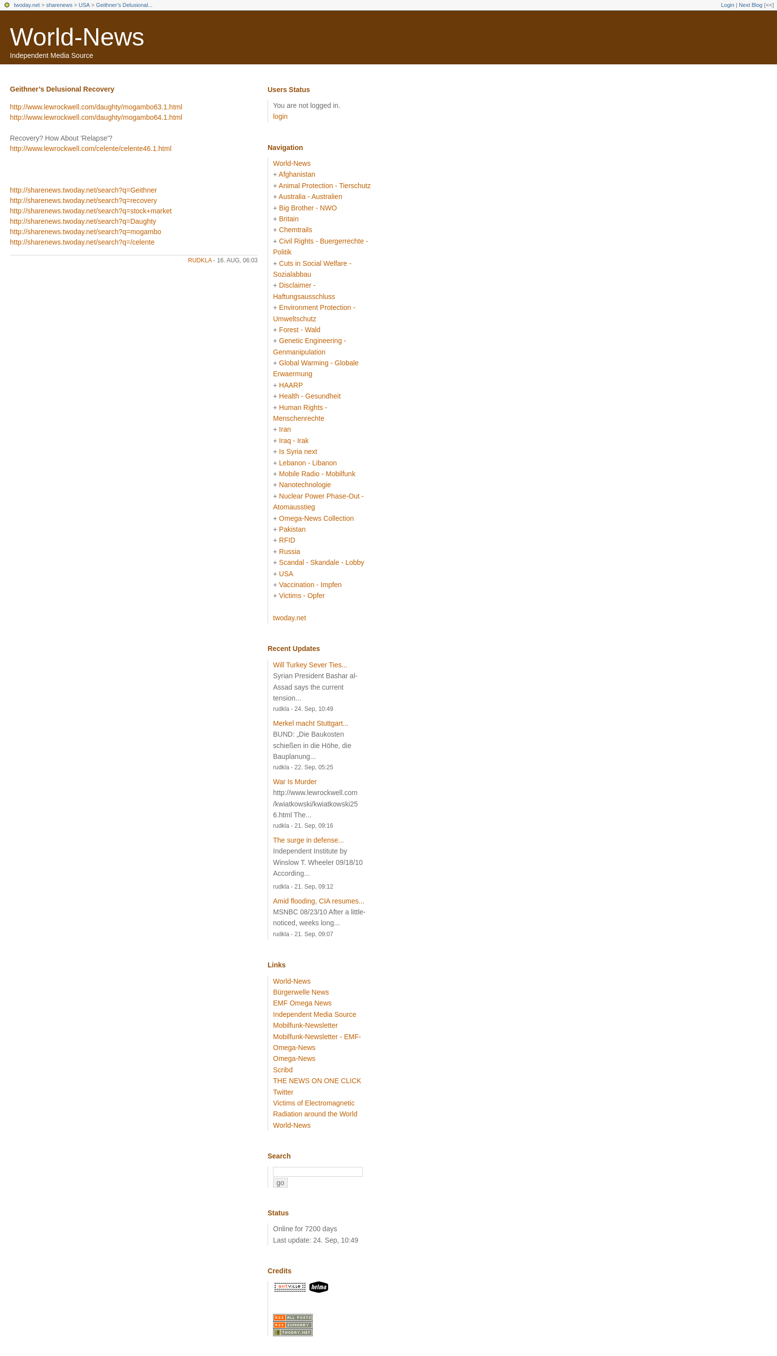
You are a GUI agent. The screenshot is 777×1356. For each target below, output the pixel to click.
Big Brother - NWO (308, 208)
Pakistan (292, 529)
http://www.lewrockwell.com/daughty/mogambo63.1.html (96, 107)
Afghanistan (296, 174)
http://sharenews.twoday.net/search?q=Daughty (83, 221)
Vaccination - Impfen (310, 585)
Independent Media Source (314, 1014)
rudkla (200, 260)
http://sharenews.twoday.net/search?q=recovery (83, 200)
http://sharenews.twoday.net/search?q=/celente (82, 242)
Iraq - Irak (294, 441)
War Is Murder (295, 782)
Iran (285, 429)
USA (84, 5)
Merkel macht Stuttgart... (311, 723)
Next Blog (751, 5)
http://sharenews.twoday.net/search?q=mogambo (85, 232)
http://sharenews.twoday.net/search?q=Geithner (83, 190)
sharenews (59, 5)
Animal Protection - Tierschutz (324, 186)
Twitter (283, 1092)
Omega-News (294, 1058)
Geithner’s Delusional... (124, 5)
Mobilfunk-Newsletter (305, 1025)
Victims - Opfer (302, 596)
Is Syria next (298, 451)
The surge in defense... (308, 840)
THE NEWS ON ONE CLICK (317, 1081)
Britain (289, 219)
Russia (289, 551)
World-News (77, 37)
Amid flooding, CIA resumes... (318, 901)
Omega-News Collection (316, 518)
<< (769, 5)
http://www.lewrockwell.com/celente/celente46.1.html (90, 148)
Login (727, 5)
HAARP (291, 385)
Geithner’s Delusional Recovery (62, 89)
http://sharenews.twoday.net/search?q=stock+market (91, 211)
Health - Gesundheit (310, 396)
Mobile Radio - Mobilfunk (317, 474)
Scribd (283, 1070)
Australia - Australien (310, 197)
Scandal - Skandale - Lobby (321, 562)
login (280, 116)
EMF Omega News (302, 1003)
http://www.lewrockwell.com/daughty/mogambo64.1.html (96, 117)
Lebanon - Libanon (308, 463)
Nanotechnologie (305, 485)
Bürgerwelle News (301, 992)
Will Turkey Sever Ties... (310, 665)
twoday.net (27, 5)
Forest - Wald (300, 330)
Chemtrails (295, 230)
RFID (287, 540)
